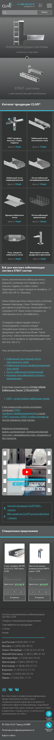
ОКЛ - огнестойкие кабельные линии (27, 399)
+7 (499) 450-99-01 (26, 4)
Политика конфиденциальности (18, 730)
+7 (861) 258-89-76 (26, 662)
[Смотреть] (27, 472)
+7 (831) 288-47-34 (34, 654)
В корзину (14, 598)
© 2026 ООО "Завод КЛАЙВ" (16, 725)
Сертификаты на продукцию (17, 625)
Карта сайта (8, 736)
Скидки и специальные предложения (21, 621)
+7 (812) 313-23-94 (33, 650)
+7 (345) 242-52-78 (22, 674)
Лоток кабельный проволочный (24, 372)
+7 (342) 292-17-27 (20, 678)
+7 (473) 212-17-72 (23, 670)
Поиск (44, 12)
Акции (5, 633)
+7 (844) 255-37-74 (26, 666)
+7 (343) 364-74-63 (29, 658)
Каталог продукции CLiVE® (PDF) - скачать (23, 508)
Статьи (6, 629)
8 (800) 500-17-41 (25, 642)
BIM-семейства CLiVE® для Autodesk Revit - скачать (26, 516)
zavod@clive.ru (29, 6)
